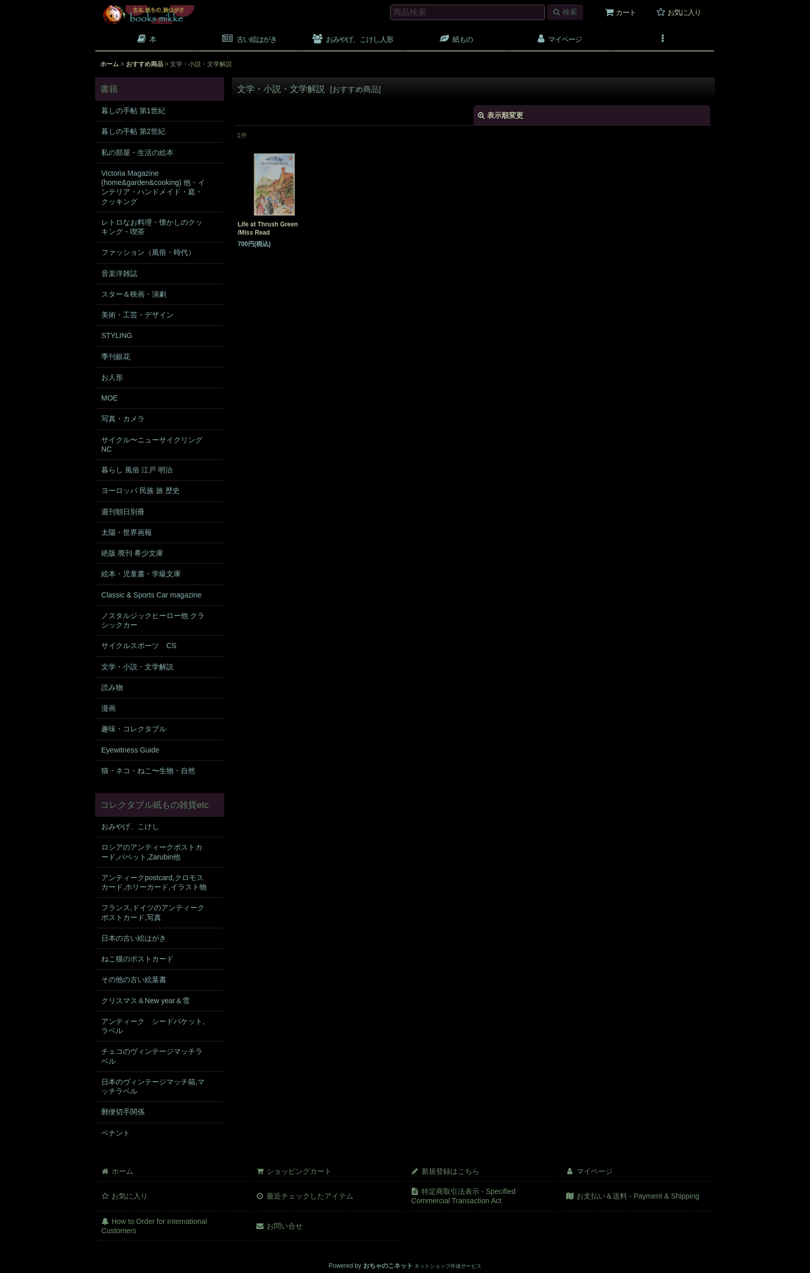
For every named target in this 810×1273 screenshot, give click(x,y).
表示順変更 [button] (500, 115)
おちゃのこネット (388, 1265)
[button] (250, 40)
